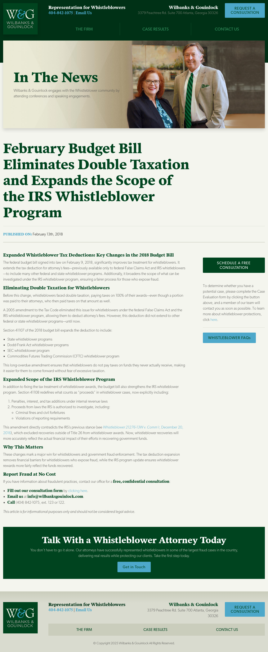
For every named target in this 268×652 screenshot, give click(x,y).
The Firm (84, 629)
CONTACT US (227, 629)
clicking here (77, 490)
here (213, 319)
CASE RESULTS (155, 29)
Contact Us (227, 29)
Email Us (84, 13)
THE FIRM (84, 29)
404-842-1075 (60, 13)
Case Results (155, 629)
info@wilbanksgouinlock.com (55, 496)
